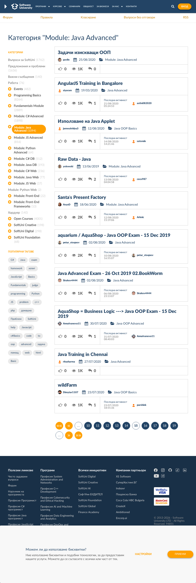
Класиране (88, 17)
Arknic (140, 217)
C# (12, 260)
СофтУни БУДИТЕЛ (90, 494)
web (27, 353)
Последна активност (115, 100)
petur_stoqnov (71, 242)
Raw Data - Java (74, 159)
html (38, 353)
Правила (47, 17)
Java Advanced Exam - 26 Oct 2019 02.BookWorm (110, 273)
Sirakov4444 (70, 280)
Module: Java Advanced (25, 129)
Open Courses (28, 219)
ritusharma (69, 362)
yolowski (68, 166)
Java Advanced (117, 90)
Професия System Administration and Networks (51, 479)
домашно (26, 310)
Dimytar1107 (70, 392)
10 (88, 425)
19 (174, 425)
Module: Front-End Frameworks (26, 205)
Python (35, 294)
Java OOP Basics (125, 128)
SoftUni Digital (28, 231)
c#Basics (15, 336)
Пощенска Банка (126, 494)
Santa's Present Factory (82, 197)
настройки (141, 554)
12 (107, 425)
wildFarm (67, 385)
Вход (184, 6)
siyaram (67, 90)
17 (155, 425)
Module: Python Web (24, 190)
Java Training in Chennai (83, 354)
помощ (15, 353)
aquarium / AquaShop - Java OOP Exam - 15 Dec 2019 (114, 235)
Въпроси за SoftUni (26, 60)
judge (35, 285)
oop (13, 344)
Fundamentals (18, 285)
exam (34, 260)
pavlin (66, 60)
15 (136, 425)
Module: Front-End (29, 196)
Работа (16, 83)
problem (24, 302)
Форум (7, 17)
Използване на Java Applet (86, 121)
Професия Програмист (22, 500)
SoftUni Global (87, 506)
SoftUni (32, 319)
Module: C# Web (29, 171)
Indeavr (120, 488)
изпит (32, 268)
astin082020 (144, 103)
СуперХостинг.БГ (126, 482)
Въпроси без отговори (139, 17)
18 (164, 425)
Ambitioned (123, 512)
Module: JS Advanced (28, 140)
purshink (141, 405)
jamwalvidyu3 (70, 128)
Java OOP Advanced (130, 323)
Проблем (16, 319)
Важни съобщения (25, 77)
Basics (31, 277)
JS (12, 302)
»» (78, 435)
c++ (37, 302)
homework (16, 268)
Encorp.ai (121, 518)
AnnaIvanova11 (72, 323)
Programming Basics (27, 98)
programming (18, 294)
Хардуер (18, 213)
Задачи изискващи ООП (84, 52)
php (13, 310)
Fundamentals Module (29, 108)
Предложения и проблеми (26, 69)
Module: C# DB (28, 159)
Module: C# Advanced (28, 119)
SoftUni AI (84, 488)
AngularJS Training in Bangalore (90, 83)
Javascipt (27, 327)
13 (116, 425)
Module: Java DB (29, 165)
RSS (186, 17)
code (29, 336)
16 (145, 425)
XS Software (123, 476)
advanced (26, 344)
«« (59, 425)
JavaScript (16, 277)
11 (97, 425)
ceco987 (142, 179)
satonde (141, 141)
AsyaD (66, 204)
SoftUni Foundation (27, 240)
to (39, 336)
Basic (13, 361)
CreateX (120, 506)
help (13, 327)
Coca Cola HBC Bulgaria (130, 500)
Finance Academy (88, 512)
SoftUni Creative (29, 225)
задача (41, 344)
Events (22, 89)
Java (22, 260)
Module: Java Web (29, 177)
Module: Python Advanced (24, 151)
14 (126, 425)
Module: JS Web (28, 183)
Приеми (179, 554)
